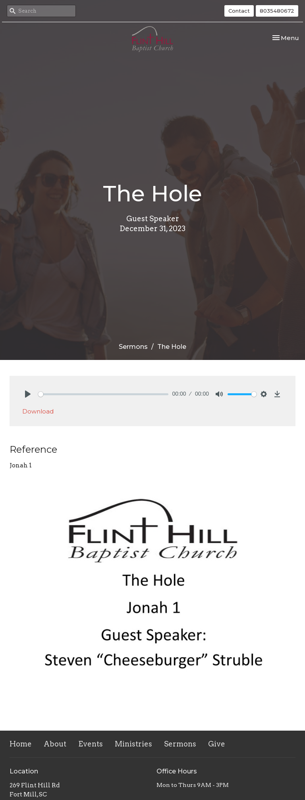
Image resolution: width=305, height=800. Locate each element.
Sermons (133, 346)
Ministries (133, 744)
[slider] (103, 394)
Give (216, 744)
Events (90, 744)
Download (38, 411)
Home (21, 744)
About (55, 744)
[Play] (27, 394)
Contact (239, 11)
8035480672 (277, 11)
